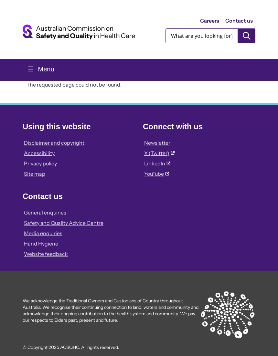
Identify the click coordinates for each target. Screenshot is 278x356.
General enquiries (45, 212)
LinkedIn (157, 163)
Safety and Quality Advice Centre (63, 223)
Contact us (239, 20)
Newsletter (157, 143)
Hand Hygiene (41, 243)
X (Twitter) (159, 153)
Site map (34, 174)
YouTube (156, 174)
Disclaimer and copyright (54, 143)
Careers (209, 20)
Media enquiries (43, 233)
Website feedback (46, 254)
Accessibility (39, 153)
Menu (45, 69)
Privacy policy (40, 163)
